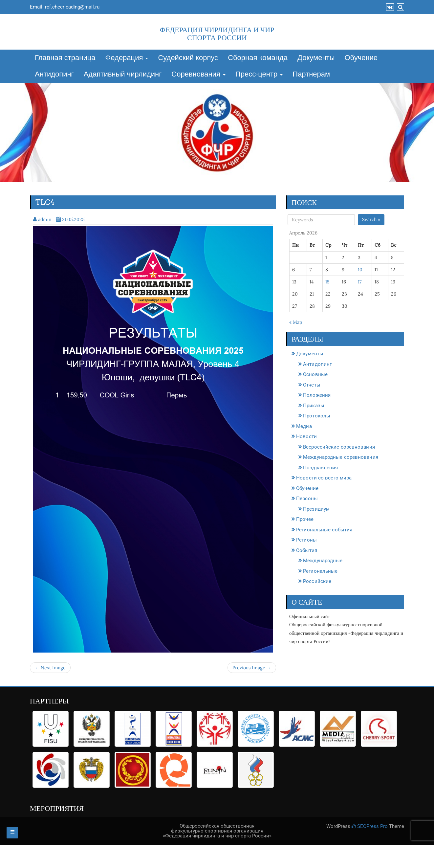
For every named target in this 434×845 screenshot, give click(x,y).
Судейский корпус (188, 58)
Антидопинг (54, 74)
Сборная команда (258, 58)
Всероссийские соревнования (339, 447)
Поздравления (320, 468)
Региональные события (324, 530)
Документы (316, 58)
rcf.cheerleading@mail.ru (72, 7)
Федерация (126, 58)
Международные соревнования (340, 457)
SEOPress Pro (370, 826)
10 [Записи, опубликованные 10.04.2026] (360, 270)
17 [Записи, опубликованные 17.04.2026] (359, 282)
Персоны (307, 498)
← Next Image (50, 668)
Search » (371, 219)
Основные (315, 374)
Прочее (305, 519)
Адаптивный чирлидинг (123, 74)
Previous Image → (251, 668)
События (306, 550)
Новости (306, 436)
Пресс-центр (259, 74)
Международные (322, 561)
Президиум (316, 509)
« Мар (295, 322)
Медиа (304, 426)
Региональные (320, 571)
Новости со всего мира (324, 478)
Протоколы (316, 416)
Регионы (306, 540)
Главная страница (65, 58)
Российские (317, 581)
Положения (317, 395)
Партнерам (311, 74)
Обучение (361, 58)
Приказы (313, 406)
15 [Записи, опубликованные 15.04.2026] (327, 282)
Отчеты (311, 385)
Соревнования (198, 74)
